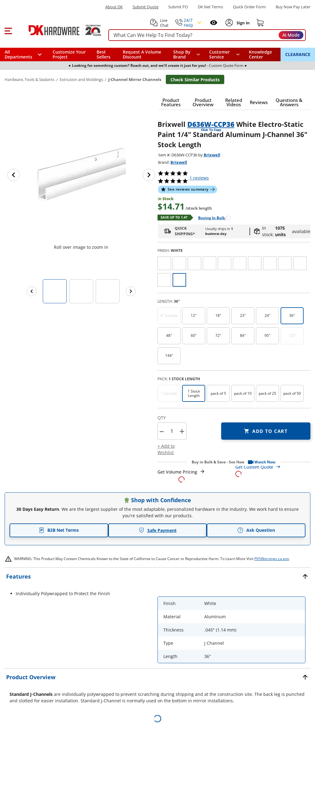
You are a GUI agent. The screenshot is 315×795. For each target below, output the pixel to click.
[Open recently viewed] (213, 22)
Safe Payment (158, 530)
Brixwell (212, 155)
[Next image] (149, 175)
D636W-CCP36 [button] (210, 124)
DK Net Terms (210, 7)
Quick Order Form (249, 7)
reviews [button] (199, 178)
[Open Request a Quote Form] (181, 475)
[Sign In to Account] (242, 22)
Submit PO (178, 7)
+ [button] (182, 431)
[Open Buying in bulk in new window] (212, 217)
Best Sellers (103, 54)
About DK (114, 7)
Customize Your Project (69, 54)
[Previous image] (13, 175)
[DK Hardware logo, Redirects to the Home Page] (58, 30)
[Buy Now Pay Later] (293, 6)
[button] (8, 30)
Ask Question (256, 530)
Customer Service (219, 54)
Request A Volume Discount (142, 54)
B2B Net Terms (59, 530)
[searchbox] (207, 35)
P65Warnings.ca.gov (271, 558)
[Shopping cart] (260, 22)
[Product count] (171, 431)
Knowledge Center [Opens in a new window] (260, 54)
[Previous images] (32, 291)
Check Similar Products (195, 80)
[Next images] (131, 291)
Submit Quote (145, 7)
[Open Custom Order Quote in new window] (273, 470)
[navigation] (224, 54)
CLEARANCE (297, 54)
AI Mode (291, 35)
